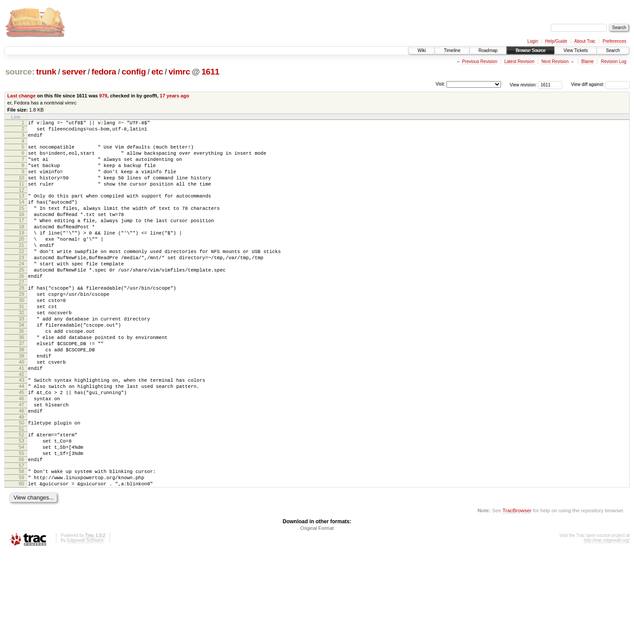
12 (21, 203)
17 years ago (174, 95)
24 (21, 291)
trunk (46, 71)
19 (21, 254)
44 (21, 437)
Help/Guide (556, 41)
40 (21, 409)
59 (21, 545)
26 (21, 306)
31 (21, 342)
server (74, 71)
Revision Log (614, 61)
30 (21, 334)
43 (21, 430)
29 (21, 327)
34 (21, 364)
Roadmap (488, 50)
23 (21, 284)
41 (21, 417)
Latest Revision (519, 61)
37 (21, 387)
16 (21, 231)
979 (103, 95)
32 (21, 349)
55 (21, 516)
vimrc (179, 71)
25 (21, 299)
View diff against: (600, 84)
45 (21, 445)
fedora (104, 71)
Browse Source (531, 50)
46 (21, 452)
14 (21, 216)
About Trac (584, 41)
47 (21, 460)
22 (21, 276)
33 (21, 357)
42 (21, 424)
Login (532, 41)
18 (21, 246)
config (134, 71)
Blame (587, 61)
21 (21, 269)
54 (21, 509)
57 (21, 531)
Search (613, 50)
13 (21, 209)
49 (21, 475)
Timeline (452, 50)
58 (21, 537)
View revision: (523, 84)
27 (21, 314)
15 (21, 224)
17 (21, 239)
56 (21, 524)
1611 (210, 71)
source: (19, 71)
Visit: (440, 84)
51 (21, 488)
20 (21, 261)
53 (21, 501)
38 (21, 394)
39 (21, 402)
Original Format (317, 598)
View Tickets (576, 50)
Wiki (421, 50)
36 (21, 379)
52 (21, 494)
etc (157, 71)
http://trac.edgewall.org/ (607, 610)
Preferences (615, 41)
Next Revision (555, 61)
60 (21, 552)
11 (21, 195)
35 (21, 372)
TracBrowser (516, 580)
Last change (21, 95)
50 (21, 481)
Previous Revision (479, 61)
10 (21, 188)
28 (21, 319)
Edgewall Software (85, 610)
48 (21, 467)
